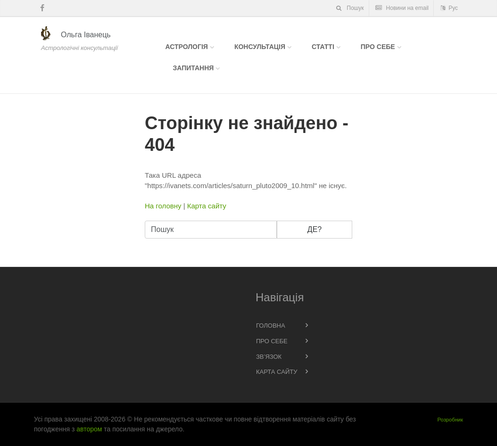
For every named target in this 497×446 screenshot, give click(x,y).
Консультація (259, 46)
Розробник (450, 419)
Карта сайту (206, 206)
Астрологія (187, 46)
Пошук (349, 8)
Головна (270, 325)
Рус (448, 8)
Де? (314, 229)
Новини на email (401, 8)
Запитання (193, 68)
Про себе (378, 46)
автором (89, 429)
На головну (163, 206)
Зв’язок (269, 356)
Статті (323, 46)
